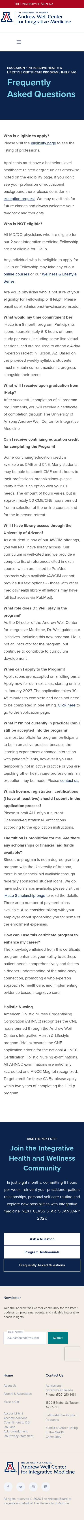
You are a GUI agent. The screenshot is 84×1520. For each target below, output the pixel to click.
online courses (16, 274)
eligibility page (43, 143)
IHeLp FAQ (69, 72)
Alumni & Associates (18, 1394)
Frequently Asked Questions (42, 1265)
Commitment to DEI (17, 1422)
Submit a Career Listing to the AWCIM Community (62, 1432)
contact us (69, 780)
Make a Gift (11, 1402)
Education (16, 68)
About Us (10, 1386)
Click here (66, 705)
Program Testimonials (42, 1252)
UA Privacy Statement (18, 1436)
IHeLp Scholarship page (24, 895)
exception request (19, 198)
